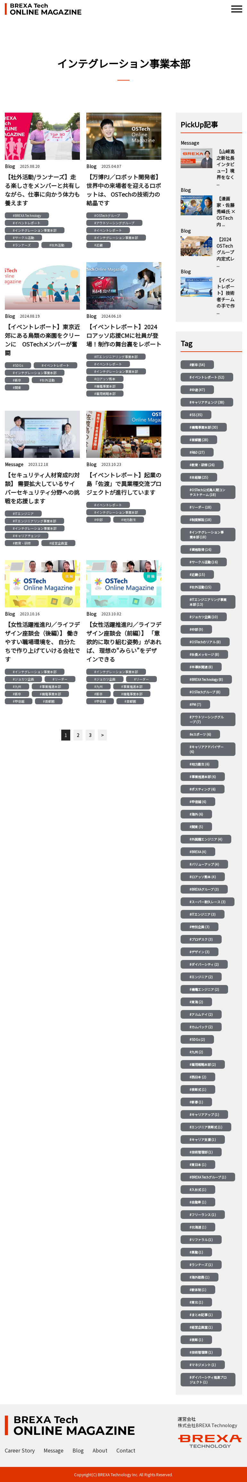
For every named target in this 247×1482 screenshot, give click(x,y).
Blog (78, 1450)
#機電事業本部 (104, 386)
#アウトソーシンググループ (114, 222)
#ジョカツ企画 (23, 679)
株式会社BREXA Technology (207, 1425)
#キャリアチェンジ (26, 535)
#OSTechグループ (107, 215)
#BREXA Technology (27, 215)
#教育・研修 (22, 543)
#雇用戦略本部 (104, 393)
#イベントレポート (26, 222)
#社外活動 (56, 245)
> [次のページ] (102, 735)
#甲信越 (18, 701)
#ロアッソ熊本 (104, 378)
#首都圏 (49, 701)
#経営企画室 (58, 543)
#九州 (17, 686)
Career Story (20, 1450)
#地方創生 (128, 519)
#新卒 (17, 380)
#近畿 (98, 245)
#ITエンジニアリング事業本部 (116, 356)
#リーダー (60, 679)
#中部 (98, 519)
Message (54, 1450)
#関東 (17, 387)
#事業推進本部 (50, 686)
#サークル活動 (23, 237)
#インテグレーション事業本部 (34, 230)
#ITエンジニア (23, 513)
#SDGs (18, 365)
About (100, 1450)
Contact (125, 1450)
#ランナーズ (22, 245)
